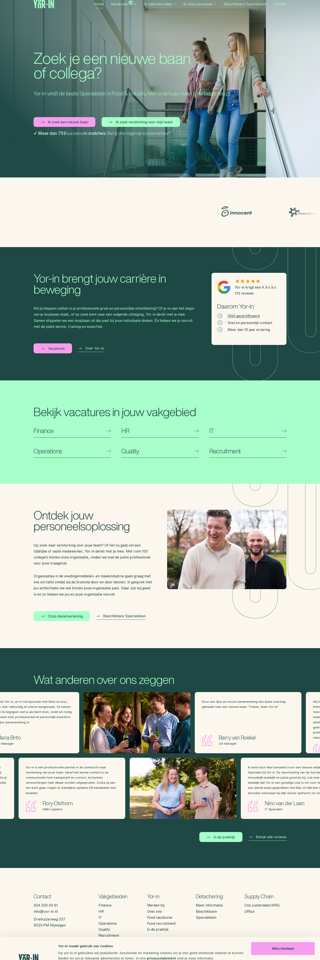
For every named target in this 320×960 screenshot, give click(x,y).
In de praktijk (220, 837)
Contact (279, 10)
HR (101, 911)
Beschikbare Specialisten (245, 10)
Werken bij (155, 905)
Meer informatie (209, 905)
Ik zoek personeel (200, 10)
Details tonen (68, 951)
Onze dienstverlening (62, 616)
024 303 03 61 (46, 905)
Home (99, 10)
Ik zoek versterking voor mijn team (141, 122)
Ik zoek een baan (160, 10)
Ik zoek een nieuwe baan (64, 122)
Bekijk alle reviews (267, 837)
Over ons (154, 911)
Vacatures (124, 9)
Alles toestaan (283, 929)
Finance (105, 905)
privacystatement (161, 939)
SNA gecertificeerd (244, 316)
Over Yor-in (91, 348)
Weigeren (282, 944)
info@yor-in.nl (46, 911)
